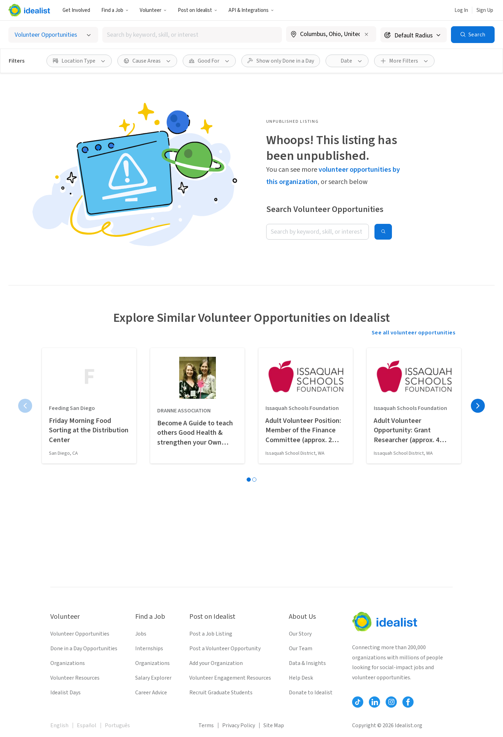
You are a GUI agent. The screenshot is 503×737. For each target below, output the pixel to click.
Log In (461, 10)
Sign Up (484, 10)
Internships (149, 648)
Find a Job (115, 10)
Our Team (300, 648)
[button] (115, 10)
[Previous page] (25, 406)
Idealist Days (65, 692)
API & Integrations (251, 10)
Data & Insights (307, 663)
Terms (206, 725)
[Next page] (478, 406)
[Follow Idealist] (357, 702)
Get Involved (76, 10)
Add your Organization (216, 663)
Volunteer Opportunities (79, 634)
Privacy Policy (238, 725)
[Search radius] (413, 34)
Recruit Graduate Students (221, 692)
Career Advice (151, 692)
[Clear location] (366, 34)
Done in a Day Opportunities (83, 648)
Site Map (273, 725)
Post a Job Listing (210, 634)
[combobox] (192, 34)
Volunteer (153, 10)
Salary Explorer (153, 678)
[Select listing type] (53, 35)
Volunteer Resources (75, 678)
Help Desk (301, 678)
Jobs (140, 634)
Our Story (300, 634)
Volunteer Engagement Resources (230, 678)
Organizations (67, 663)
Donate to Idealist (311, 692)
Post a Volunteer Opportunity (225, 648)
